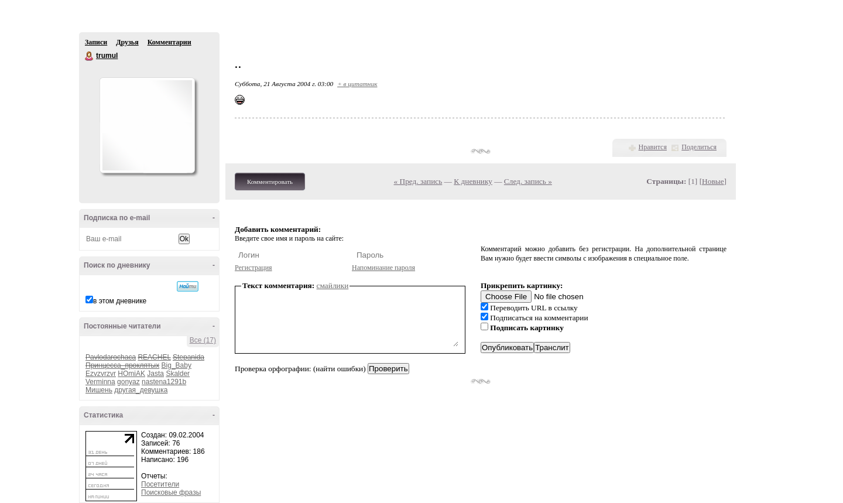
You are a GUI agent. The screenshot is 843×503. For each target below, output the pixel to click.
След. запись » (528, 181)
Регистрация (253, 268)
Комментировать (270, 181)
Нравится (653, 147)
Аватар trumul (147, 125)
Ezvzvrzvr (100, 373)
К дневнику (473, 181)
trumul (89, 56)
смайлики (333, 285)
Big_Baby (176, 365)
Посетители (160, 484)
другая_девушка (140, 390)
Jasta (155, 373)
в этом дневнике (119, 301)
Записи (96, 42)
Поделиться (699, 147)
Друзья (127, 42)
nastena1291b (164, 382)
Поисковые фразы (171, 492)
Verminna (100, 382)
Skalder (178, 373)
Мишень (98, 390)
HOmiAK (131, 373)
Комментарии (169, 42)
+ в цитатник (357, 83)
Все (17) (203, 340)
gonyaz (128, 382)
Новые (713, 181)
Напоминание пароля (383, 268)
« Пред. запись (418, 181)
